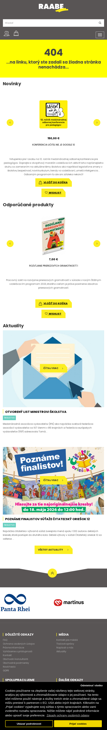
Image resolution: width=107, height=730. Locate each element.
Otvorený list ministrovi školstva (35, 412)
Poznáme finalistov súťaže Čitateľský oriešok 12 (47, 519)
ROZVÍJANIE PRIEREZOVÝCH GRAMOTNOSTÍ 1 (53, 265)
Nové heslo (9, 666)
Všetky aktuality (53, 550)
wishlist (53, 193)
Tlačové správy (65, 643)
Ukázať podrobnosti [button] (29, 723)
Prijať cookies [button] (78, 723)
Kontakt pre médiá (67, 640)
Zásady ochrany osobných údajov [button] (68, 715)
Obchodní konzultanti (15, 659)
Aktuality (61, 651)
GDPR (6, 670)
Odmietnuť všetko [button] (91, 685)
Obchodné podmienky (16, 663)
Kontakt (7, 655)
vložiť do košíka (53, 182)
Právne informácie (13, 647)
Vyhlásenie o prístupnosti (17, 651)
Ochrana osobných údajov (19, 643)
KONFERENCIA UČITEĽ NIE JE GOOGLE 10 (53, 144)
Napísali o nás (64, 647)
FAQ (5, 640)
